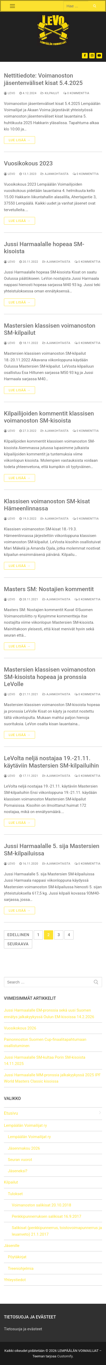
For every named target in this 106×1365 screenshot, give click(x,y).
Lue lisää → (19, 140)
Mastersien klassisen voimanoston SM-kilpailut (49, 329)
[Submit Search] (94, 6)
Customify (64, 1356)
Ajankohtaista (55, 174)
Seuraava (18, 944)
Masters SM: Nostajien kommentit (49, 589)
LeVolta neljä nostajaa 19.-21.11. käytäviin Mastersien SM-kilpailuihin (51, 762)
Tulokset (16, 1193)
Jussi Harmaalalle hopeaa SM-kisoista (44, 248)
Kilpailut (50, 93)
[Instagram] (92, 56)
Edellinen (18, 934)
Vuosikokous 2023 (28, 163)
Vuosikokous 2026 (20, 1028)
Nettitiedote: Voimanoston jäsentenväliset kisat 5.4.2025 (43, 79)
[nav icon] (12, 6)
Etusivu (11, 1113)
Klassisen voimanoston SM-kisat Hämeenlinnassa (47, 505)
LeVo (9, 93)
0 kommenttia (76, 93)
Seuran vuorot (20, 1159)
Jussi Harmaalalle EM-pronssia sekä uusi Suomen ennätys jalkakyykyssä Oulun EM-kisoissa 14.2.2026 (49, 1013)
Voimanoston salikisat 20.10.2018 (41, 1205)
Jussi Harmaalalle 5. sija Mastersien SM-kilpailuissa (51, 849)
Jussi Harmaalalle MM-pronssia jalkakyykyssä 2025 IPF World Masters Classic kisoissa (52, 1078)
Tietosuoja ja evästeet (23, 1329)
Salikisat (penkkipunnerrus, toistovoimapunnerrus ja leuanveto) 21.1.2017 (57, 1230)
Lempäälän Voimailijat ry (26, 1125)
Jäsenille (12, 1245)
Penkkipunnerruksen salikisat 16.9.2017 (46, 1216)
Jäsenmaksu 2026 (24, 1148)
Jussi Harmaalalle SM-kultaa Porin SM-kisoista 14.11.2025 (44, 1060)
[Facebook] (85, 56)
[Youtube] (99, 56)
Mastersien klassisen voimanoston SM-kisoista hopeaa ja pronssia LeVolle (49, 676)
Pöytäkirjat (17, 1257)
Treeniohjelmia (21, 1268)
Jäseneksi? (17, 1171)
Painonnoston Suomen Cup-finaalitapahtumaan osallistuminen (45, 1042)
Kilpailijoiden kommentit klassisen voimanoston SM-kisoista (49, 417)
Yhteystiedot (15, 1279)
